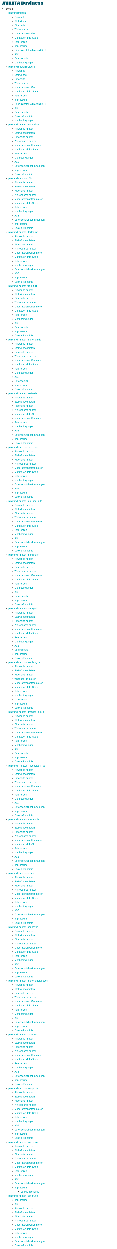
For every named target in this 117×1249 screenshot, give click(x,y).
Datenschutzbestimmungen (29, 166)
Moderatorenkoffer (24, 33)
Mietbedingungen (24, 62)
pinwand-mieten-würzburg (23, 1142)
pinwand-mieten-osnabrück (23, 124)
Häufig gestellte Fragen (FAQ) (30, 50)
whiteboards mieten (25, 679)
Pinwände (19, 17)
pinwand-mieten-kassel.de (23, 447)
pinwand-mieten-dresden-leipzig (26, 712)
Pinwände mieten (23, 129)
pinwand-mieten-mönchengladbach (28, 980)
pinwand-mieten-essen (21, 873)
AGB (16, 54)
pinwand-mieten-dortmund (23, 232)
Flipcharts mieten (23, 137)
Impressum (20, 46)
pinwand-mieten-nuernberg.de (25, 501)
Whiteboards (21, 29)
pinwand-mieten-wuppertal (23, 1088)
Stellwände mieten (24, 133)
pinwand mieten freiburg (21, 66)
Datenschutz (21, 58)
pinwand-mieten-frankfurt (22, 286)
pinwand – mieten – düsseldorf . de (26, 766)
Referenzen (20, 42)
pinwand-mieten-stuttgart (22, 608)
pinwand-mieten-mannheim (23, 554)
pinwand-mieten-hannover (23, 927)
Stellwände (20, 21)
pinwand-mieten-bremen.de (23, 819)
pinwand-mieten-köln (20, 178)
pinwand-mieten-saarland (22, 1034)
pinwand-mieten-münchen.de (24, 339)
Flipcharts (19, 25)
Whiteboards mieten (25, 141)
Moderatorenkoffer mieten (28, 145)
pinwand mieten (17, 13)
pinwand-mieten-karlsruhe (23, 1196)
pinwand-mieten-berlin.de (22, 393)
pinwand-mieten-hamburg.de (24, 662)
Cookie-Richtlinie (23, 116)
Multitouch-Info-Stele (26, 38)
